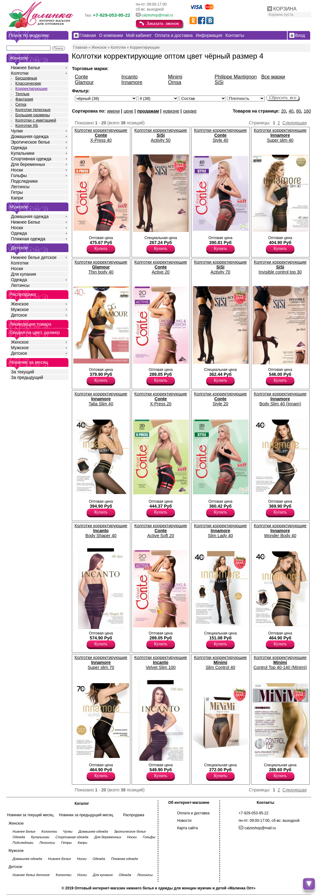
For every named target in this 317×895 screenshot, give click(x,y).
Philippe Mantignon (236, 76)
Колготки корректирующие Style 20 (220, 398)
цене (128, 111)
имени (113, 111)
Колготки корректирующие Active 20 (160, 267)
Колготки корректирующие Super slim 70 (101, 662)
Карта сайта (187, 828)
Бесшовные (26, 78)
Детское (19, 247)
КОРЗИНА (285, 8)
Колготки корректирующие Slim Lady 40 (220, 530)
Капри (17, 197)
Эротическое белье (30, 142)
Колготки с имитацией (35, 120)
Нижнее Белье (25, 67)
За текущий (22, 371)
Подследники (24, 181)
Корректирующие (31, 88)
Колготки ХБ (26, 125)
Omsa (174, 82)
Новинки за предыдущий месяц (86, 815)
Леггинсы (20, 186)
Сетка (20, 104)
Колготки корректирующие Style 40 (220, 135)
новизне (171, 111)
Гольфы (19, 175)
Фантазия (24, 99)
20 (283, 111)
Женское (20, 303)
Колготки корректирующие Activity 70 (220, 267)
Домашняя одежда (30, 136)
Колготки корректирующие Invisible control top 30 (280, 267)
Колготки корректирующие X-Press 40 (101, 135)
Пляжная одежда (28, 238)
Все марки (273, 76)
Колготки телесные (33, 109)
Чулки (17, 130)
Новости (184, 820)
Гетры (17, 192)
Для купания (23, 274)
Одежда (19, 147)
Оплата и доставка (193, 813)
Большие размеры (32, 115)
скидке (190, 111)
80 (298, 111)
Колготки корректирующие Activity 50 (160, 135)
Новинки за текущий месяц (30, 815)
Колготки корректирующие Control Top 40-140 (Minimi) (280, 662)
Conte (81, 76)
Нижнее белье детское (34, 257)
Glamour (84, 82)
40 (291, 111)
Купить (101, 248)
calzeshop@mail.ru (157, 15)
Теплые (22, 93)
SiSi (219, 82)
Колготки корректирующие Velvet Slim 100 (160, 662)
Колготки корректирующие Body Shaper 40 (101, 530)
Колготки (19, 73)
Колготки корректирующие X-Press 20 (160, 398)
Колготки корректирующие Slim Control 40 (220, 662)
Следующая (294, 122)
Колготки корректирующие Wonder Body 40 (280, 530)
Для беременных (28, 164)
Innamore (131, 82)
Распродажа (133, 815)
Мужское (20, 309)
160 (307, 111)
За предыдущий (27, 377)
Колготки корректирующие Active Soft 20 (160, 530)
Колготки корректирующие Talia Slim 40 (101, 398)
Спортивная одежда (31, 158)
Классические (28, 83)
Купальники (22, 153)
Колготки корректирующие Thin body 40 (101, 267)
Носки (17, 169)
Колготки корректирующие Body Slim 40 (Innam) (280, 398)
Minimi (175, 76)
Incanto (129, 76)
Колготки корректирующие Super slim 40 (280, 135)
